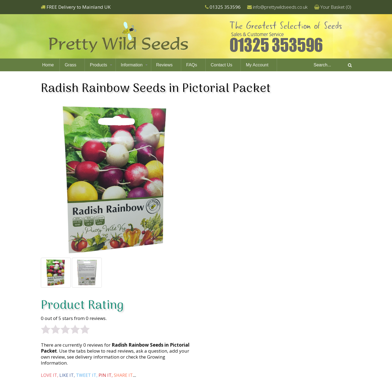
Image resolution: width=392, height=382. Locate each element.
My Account (257, 65)
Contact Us (221, 65)
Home (48, 65)
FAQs (191, 65)
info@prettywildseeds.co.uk (280, 7)
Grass (70, 65)
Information (132, 65)
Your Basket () (335, 7)
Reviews (164, 65)
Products (98, 65)
